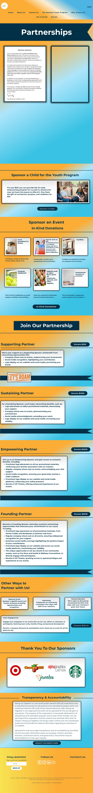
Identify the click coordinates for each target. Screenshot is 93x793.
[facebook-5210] (39, 762)
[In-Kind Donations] (46, 307)
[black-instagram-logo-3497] (44, 762)
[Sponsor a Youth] (47, 209)
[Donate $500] (80, 344)
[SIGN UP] (16, 768)
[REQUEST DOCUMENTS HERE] (47, 743)
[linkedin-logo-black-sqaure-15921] (49, 762)
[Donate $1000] (77, 393)
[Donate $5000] (80, 514)
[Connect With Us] (81, 625)
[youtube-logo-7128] (53, 762)
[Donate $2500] (80, 449)
